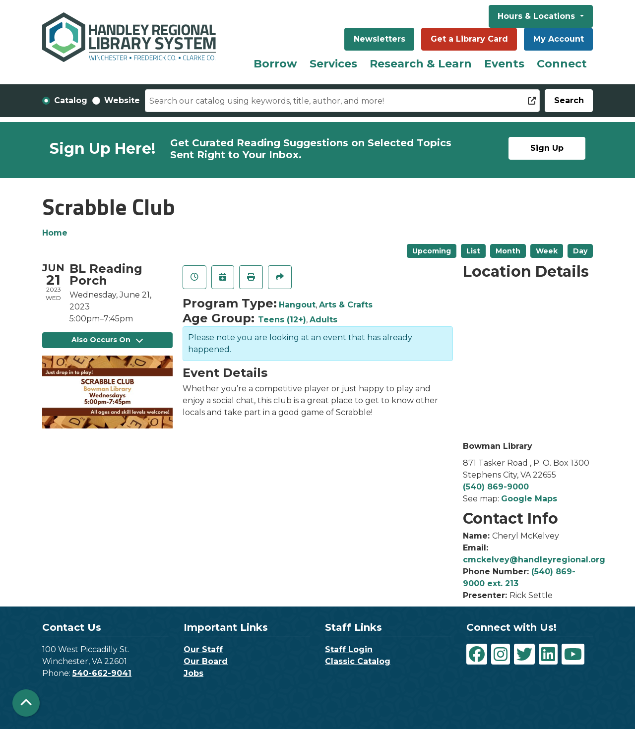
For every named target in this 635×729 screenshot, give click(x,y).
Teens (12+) (282, 319)
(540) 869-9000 (496, 486)
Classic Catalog (357, 661)
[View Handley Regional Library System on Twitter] (524, 654)
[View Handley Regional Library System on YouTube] (573, 654)
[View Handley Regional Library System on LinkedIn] (548, 654)
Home (54, 233)
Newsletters (379, 39)
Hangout (297, 304)
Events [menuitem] (504, 63)
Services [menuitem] (333, 63)
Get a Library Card (469, 39)
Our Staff (203, 649)
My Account (558, 39)
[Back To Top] (26, 703)
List (473, 250)
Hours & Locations (537, 16)
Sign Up (547, 148)
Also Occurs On (107, 339)
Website (122, 100)
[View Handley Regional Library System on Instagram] (500, 654)
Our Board (206, 661)
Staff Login (349, 649)
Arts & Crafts (346, 304)
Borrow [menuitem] (275, 63)
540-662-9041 (101, 673)
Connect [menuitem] (562, 63)
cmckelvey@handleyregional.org (534, 559)
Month (508, 250)
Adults (323, 319)
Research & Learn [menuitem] (421, 63)
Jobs (193, 673)
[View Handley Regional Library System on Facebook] (476, 654)
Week (547, 250)
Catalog (70, 100)
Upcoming (431, 250)
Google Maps (529, 498)
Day (580, 250)
